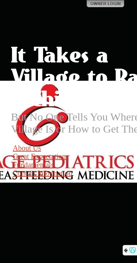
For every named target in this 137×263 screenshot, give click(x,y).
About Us (27, 148)
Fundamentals (33, 165)
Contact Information (42, 173)
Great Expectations (41, 156)
